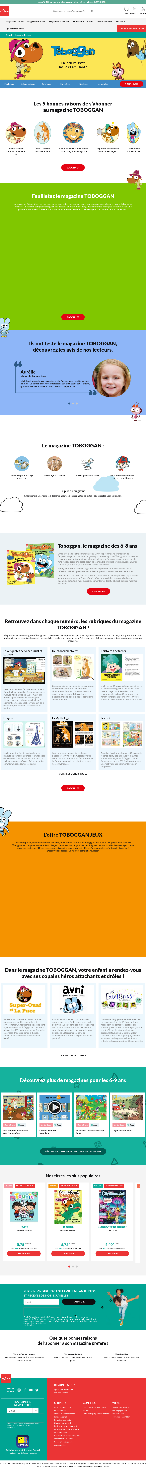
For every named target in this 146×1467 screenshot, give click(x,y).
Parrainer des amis (62, 1420)
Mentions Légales (21, 1463)
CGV (2, 1463)
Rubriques (46, 84)
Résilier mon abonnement (65, 1426)
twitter (36, 1390)
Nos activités (102, 84)
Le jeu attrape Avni (121, 1130)
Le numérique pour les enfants (96, 1413)
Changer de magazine (63, 1423)
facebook (25, 1390)
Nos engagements (119, 1410)
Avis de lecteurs (28, 84)
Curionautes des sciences (112, 1226)
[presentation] (42, 1312)
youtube (31, 1390)
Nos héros (83, 84)
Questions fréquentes (63, 1389)
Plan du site (140, 1463)
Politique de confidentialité (88, 1463)
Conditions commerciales (113, 1463)
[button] (134, 10)
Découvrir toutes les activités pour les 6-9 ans (73, 1151)
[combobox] (73, 11)
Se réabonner (60, 1410)
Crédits (130, 1463)
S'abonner (131, 84)
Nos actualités (118, 1413)
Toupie (24, 1226)
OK (35, 1410)
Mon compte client (62, 1407)
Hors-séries (65, 84)
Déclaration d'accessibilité (42, 1463)
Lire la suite (29, 1325)
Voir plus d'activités (73, 1055)
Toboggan (68, 1226)
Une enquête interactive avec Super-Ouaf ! (15, 1131)
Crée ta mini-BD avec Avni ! (47, 1131)
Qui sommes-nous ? (120, 1407)
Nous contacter (61, 1392)
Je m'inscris (79, 1302)
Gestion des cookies (65, 1463)
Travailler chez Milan (121, 1417)
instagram (19, 1390)
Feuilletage (9, 84)
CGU (9, 1463)
